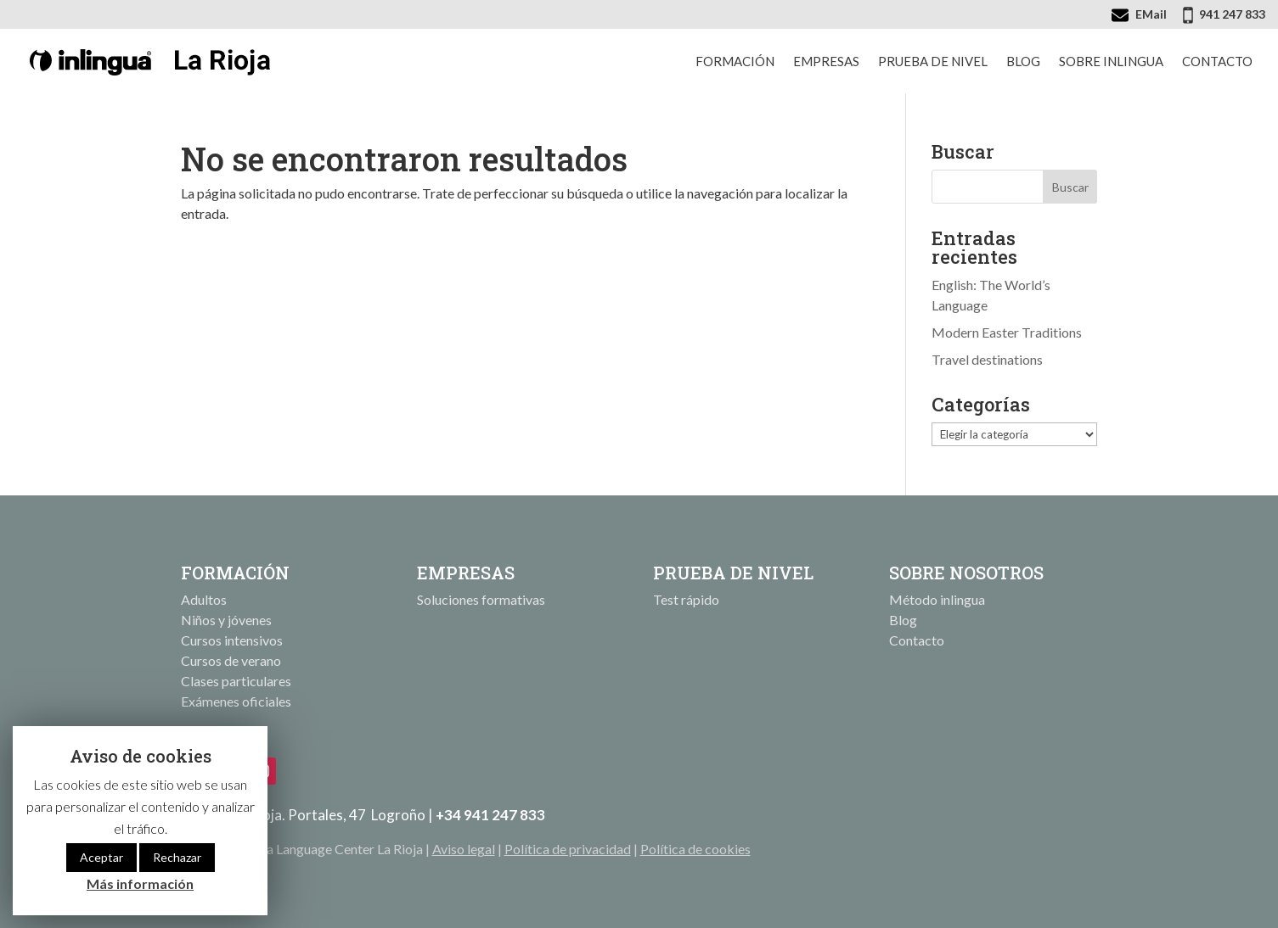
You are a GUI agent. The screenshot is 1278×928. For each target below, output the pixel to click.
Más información (140, 883)
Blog (1023, 61)
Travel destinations (987, 359)
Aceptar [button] (101, 857)
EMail (1151, 14)
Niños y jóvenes (226, 620)
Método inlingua (937, 599)
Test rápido (686, 599)
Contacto (1217, 61)
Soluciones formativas (481, 599)
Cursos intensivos (232, 640)
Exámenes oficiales (236, 701)
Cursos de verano (231, 660)
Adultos (204, 599)
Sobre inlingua (1111, 61)
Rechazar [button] (177, 857)
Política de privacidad (567, 849)
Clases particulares (236, 681)
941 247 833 (1232, 14)
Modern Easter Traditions (1007, 332)
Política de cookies (695, 849)
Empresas (826, 61)
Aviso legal (463, 849)
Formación (734, 61)
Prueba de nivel (933, 61)
